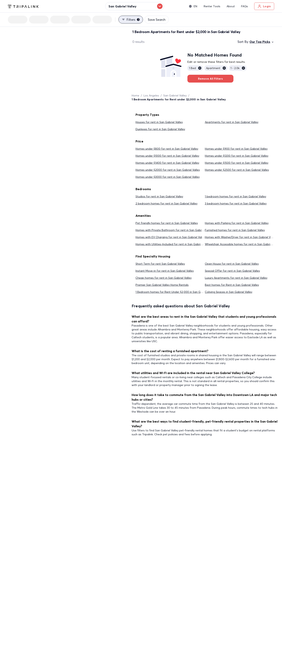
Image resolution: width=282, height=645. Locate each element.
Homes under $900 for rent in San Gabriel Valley (236, 148)
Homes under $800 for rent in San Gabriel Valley (167, 148)
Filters (131, 19)
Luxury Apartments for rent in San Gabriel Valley (236, 278)
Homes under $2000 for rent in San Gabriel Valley (168, 170)
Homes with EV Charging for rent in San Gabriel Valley (170, 237)
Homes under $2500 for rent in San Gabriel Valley (237, 170)
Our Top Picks (261, 42)
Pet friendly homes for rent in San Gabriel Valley (167, 223)
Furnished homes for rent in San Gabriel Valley (235, 230)
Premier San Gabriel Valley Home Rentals (162, 285)
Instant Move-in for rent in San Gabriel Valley (165, 271)
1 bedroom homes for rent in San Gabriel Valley (235, 196)
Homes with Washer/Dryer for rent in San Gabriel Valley (240, 237)
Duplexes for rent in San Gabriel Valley (160, 129)
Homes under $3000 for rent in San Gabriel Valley (168, 177)
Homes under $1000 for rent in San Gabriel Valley (167, 155)
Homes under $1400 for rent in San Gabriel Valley (167, 163)
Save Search (157, 19)
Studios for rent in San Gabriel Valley (159, 196)
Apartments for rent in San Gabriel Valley (231, 122)
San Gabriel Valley (175, 95)
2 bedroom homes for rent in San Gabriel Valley (166, 203)
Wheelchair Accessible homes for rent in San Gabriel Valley (243, 244)
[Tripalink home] (23, 6)
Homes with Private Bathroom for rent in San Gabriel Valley (174, 230)
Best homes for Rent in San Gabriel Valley (232, 285)
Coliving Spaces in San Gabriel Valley (228, 292)
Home (135, 95)
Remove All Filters (210, 79)
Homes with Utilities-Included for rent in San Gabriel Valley (173, 244)
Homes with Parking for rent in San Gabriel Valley (236, 223)
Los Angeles (151, 95)
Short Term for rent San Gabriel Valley (160, 263)
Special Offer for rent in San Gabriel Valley (232, 271)
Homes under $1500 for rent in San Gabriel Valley (236, 163)
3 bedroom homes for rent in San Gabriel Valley (236, 203)
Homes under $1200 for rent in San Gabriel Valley (236, 155)
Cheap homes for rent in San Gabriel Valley (164, 278)
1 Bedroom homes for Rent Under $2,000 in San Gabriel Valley (176, 292)
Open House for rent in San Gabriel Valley (232, 263)
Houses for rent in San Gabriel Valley (159, 122)
